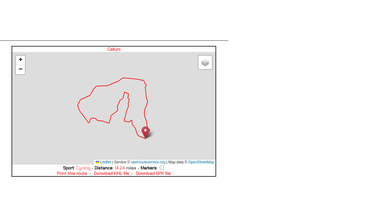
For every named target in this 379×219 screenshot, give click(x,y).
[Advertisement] (114, 20)
